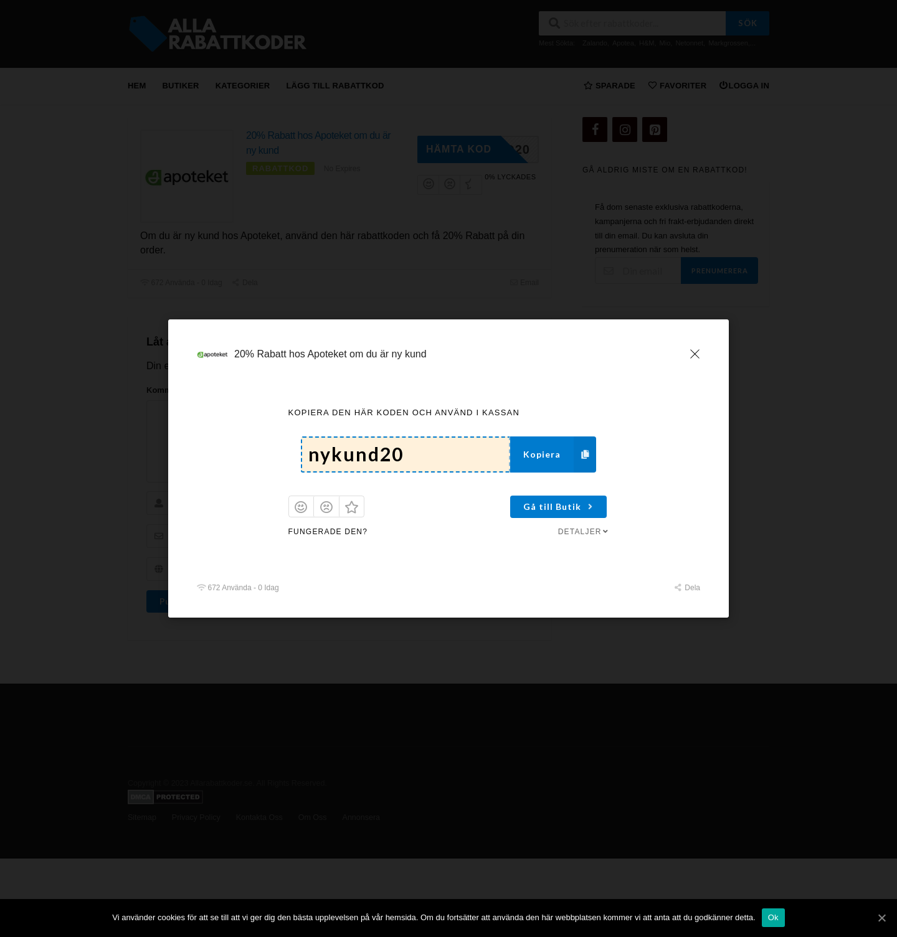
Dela (687, 587)
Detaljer (584, 531)
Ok (773, 917)
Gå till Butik (559, 506)
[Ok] (881, 917)
